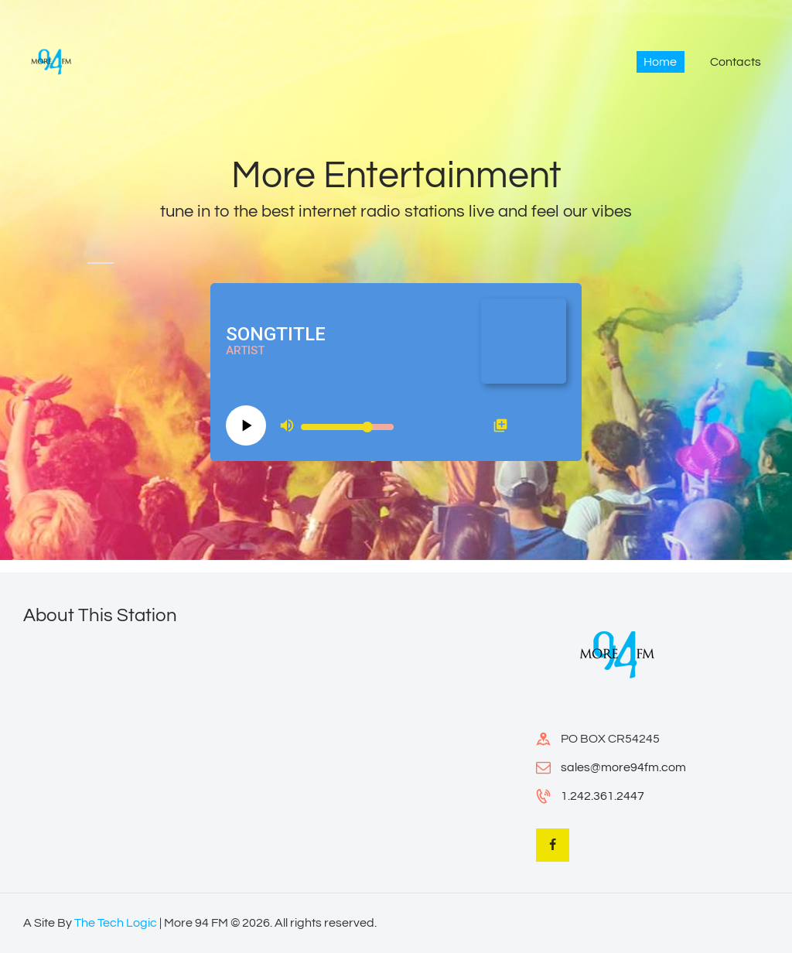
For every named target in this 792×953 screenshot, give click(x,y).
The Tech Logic (115, 923)
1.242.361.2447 (602, 796)
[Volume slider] (347, 427)
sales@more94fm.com (623, 767)
